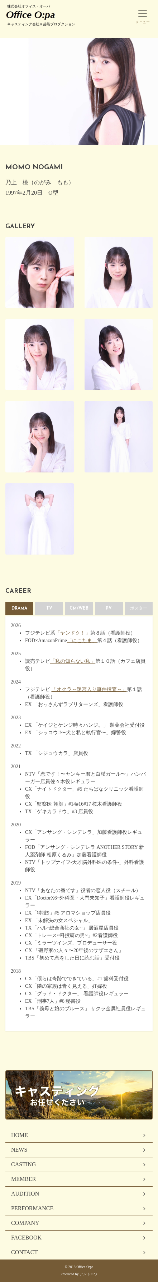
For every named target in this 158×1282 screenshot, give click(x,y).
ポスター (138, 608)
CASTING (23, 1164)
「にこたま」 (82, 640)
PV (109, 608)
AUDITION (25, 1194)
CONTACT (24, 1252)
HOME (19, 1135)
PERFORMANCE (32, 1208)
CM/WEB (79, 608)
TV (49, 608)
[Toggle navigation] (143, 12)
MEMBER (23, 1179)
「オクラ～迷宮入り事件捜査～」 (89, 689)
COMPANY (25, 1223)
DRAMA (19, 608)
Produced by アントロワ (79, 1274)
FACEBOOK (26, 1238)
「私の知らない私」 (72, 661)
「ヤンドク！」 (72, 633)
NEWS (19, 1150)
